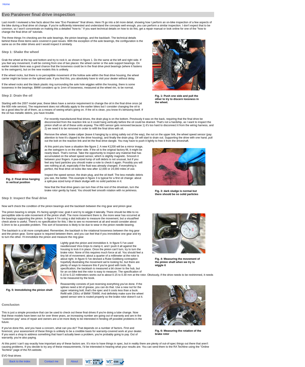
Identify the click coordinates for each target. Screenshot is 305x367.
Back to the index (19, 361)
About (74, 361)
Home (6, 4)
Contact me (51, 361)
